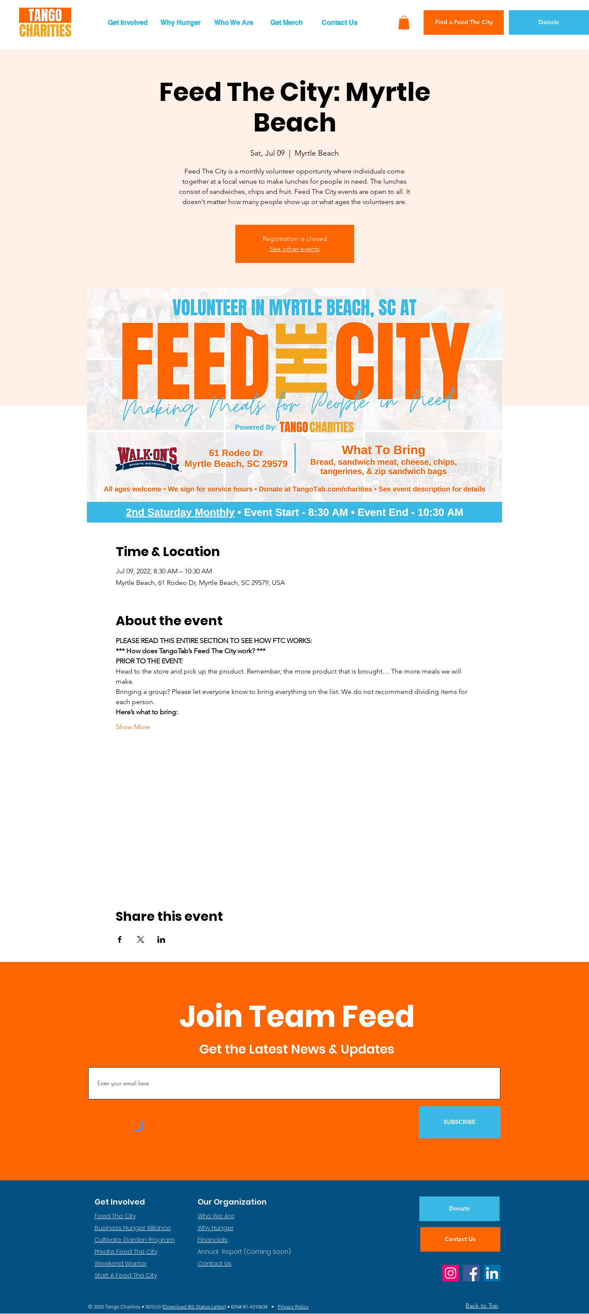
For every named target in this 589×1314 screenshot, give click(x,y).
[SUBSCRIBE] (459, 1122)
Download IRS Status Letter (194, 1306)
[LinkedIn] (492, 1273)
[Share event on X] (141, 939)
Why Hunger (216, 1228)
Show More (133, 727)
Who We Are (216, 1216)
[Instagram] (450, 1273)
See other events (294, 249)
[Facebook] (471, 1273)
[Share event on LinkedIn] (161, 939)
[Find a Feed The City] (464, 22)
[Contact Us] (460, 1239)
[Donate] (549, 22)
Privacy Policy (293, 1306)
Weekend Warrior (121, 1263)
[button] (127, 23)
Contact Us (215, 1263)
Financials (213, 1240)
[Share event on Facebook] (120, 939)
